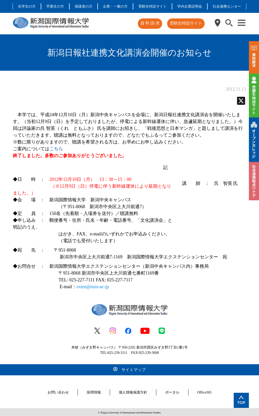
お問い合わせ (58, 391)
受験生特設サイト (152, 6)
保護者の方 (83, 6)
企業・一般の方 (115, 6)
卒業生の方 (55, 6)
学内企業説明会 (189, 6)
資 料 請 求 (150, 23)
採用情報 (94, 391)
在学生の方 (27, 6)
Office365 (204, 391)
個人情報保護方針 (133, 391)
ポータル (172, 391)
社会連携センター (227, 6)
